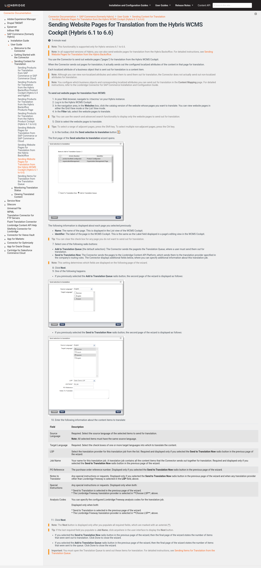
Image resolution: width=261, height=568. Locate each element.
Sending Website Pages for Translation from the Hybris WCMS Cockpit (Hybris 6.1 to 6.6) (98, 19)
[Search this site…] (232, 5)
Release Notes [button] (183, 5)
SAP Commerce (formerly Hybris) (96, 16)
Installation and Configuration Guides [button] (129, 5)
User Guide (123, 16)
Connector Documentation (62, 16)
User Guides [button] (162, 5)
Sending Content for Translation (148, 16)
